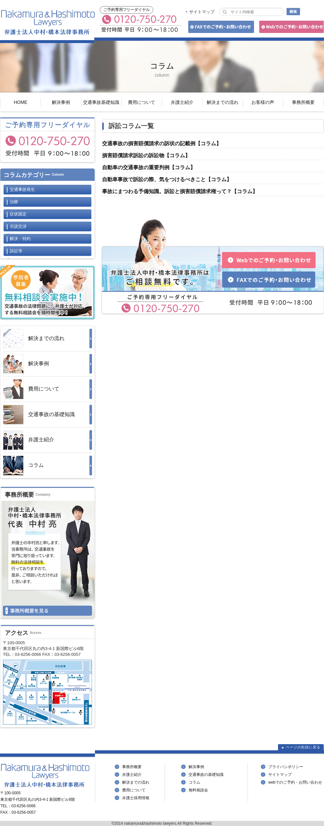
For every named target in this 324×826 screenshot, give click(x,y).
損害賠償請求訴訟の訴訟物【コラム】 (146, 155)
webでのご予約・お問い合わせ (295, 782)
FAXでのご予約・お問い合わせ (220, 28)
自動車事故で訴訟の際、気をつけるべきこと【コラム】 (167, 179)
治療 (14, 201)
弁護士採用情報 (135, 798)
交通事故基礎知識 (101, 102)
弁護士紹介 (182, 102)
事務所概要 (303, 102)
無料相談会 (198, 790)
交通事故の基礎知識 (39, 414)
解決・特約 (20, 238)
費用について (141, 102)
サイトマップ (201, 11)
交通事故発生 (22, 189)
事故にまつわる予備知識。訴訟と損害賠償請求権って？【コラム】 (180, 191)
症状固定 (18, 214)
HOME (20, 102)
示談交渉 (18, 226)
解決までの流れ (222, 102)
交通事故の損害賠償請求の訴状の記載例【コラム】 (161, 143)
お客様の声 (262, 102)
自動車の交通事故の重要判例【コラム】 (148, 167)
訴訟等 (16, 250)
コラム (23, 466)
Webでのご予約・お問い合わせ (290, 28)
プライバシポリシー (285, 767)
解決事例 (61, 102)
